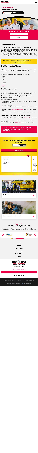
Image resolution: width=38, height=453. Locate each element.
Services (19, 243)
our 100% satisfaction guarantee (17, 109)
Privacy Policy (18, 283)
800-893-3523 (18, 122)
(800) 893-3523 (20, 266)
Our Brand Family (19, 253)
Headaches (3, 85)
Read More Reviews (19, 150)
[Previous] (3, 235)
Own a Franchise (19, 251)
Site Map (13, 283)
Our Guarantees (19, 248)
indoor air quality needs (28, 117)
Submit (18, 37)
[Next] (35, 235)
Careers (19, 256)
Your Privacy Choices (26, 283)
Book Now (19, 272)
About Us (19, 245)
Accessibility (9, 283)
